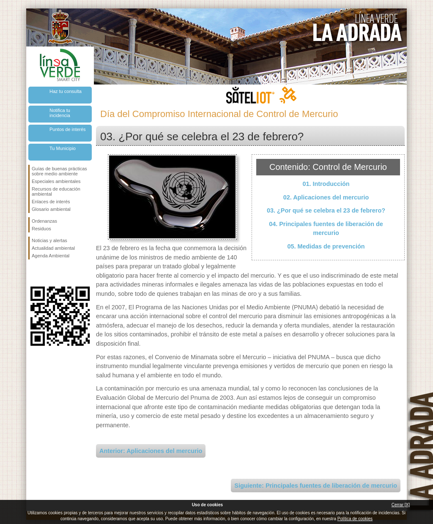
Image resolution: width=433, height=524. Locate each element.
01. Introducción (325, 183)
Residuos (41, 228)
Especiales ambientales (56, 181)
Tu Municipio (62, 148)
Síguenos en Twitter (47, 273)
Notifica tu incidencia (59, 113)
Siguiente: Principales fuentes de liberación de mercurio (315, 485)
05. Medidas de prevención (325, 246)
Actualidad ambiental (53, 248)
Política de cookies (355, 518)
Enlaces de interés (51, 201)
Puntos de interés (67, 129)
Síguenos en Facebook (33, 273)
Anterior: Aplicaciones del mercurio (150, 451)
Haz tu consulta (65, 91)
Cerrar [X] (401, 504)
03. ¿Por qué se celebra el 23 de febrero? (326, 210)
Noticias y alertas (49, 240)
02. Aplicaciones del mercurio (326, 197)
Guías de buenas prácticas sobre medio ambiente (59, 171)
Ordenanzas (44, 221)
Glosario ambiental (51, 209)
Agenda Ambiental (50, 255)
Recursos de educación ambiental (56, 191)
